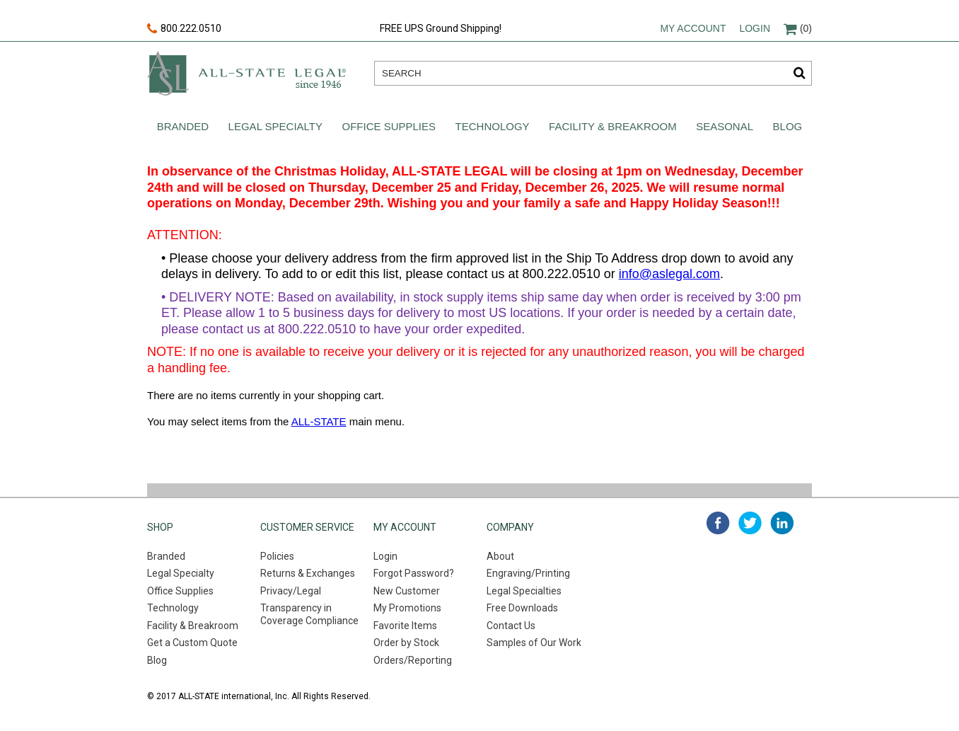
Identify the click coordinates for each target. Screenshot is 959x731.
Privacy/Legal (290, 591)
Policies (277, 556)
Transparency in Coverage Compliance (309, 614)
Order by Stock (406, 642)
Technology (492, 126)
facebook (718, 523)
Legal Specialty (275, 126)
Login (754, 28)
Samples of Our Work (534, 642)
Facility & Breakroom (613, 126)
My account (693, 28)
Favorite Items (405, 625)
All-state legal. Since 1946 (246, 73)
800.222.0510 (184, 29)
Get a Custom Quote (192, 642)
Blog (788, 126)
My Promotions (407, 608)
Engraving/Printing (528, 573)
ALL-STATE (319, 421)
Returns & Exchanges (307, 573)
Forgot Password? (413, 573)
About (500, 556)
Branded (183, 126)
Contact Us (511, 625)
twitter (750, 523)
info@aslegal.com (669, 274)
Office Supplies (389, 126)
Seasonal (724, 126)
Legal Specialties (524, 591)
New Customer (406, 591)
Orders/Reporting (412, 660)
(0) (798, 28)
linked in (782, 523)
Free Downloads (522, 608)
